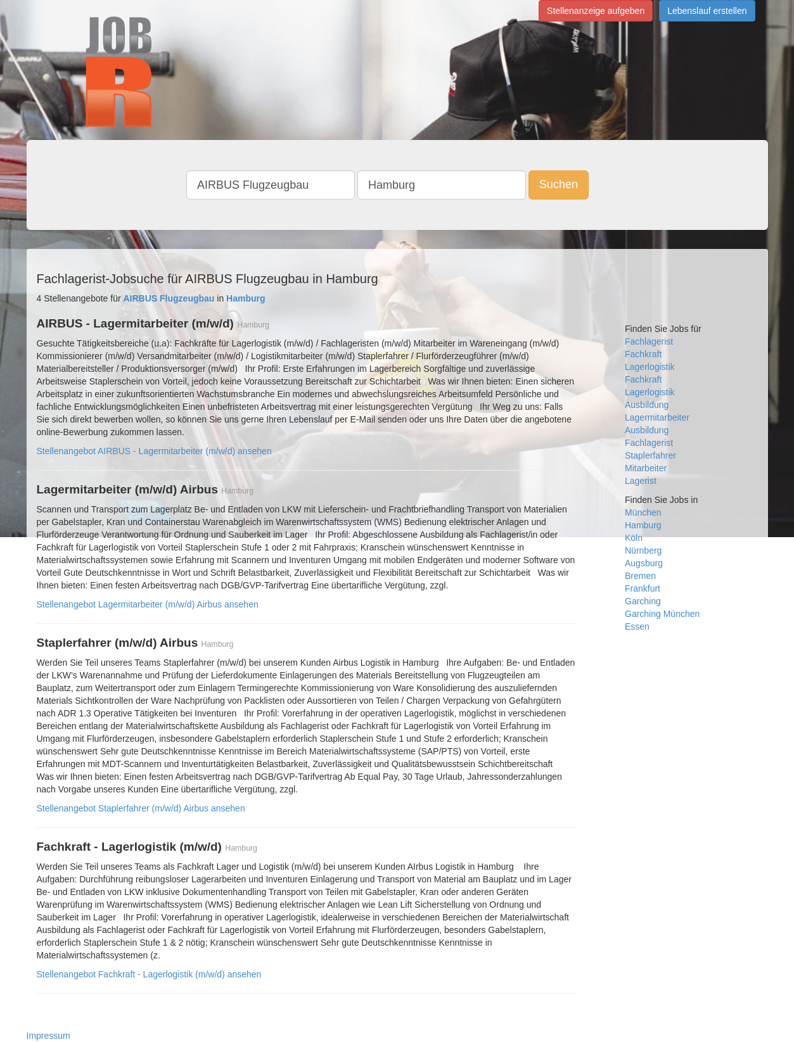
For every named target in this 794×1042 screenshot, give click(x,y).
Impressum (48, 1036)
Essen (637, 626)
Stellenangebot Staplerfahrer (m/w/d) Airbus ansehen (141, 808)
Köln (634, 538)
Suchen (558, 184)
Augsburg (644, 563)
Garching (643, 601)
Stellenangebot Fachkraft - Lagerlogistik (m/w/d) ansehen (149, 974)
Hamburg (643, 525)
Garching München (662, 614)
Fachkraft (643, 354)
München (643, 512)
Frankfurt (642, 588)
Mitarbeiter (646, 468)
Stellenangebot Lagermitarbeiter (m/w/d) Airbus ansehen (148, 604)
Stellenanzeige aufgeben (595, 11)
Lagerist (640, 481)
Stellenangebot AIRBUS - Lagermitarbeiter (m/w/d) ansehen (154, 451)
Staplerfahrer (650, 455)
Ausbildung (647, 405)
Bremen (640, 576)
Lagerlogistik (650, 367)
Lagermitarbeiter (657, 417)
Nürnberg (643, 550)
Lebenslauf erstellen (706, 11)
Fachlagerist (649, 341)
